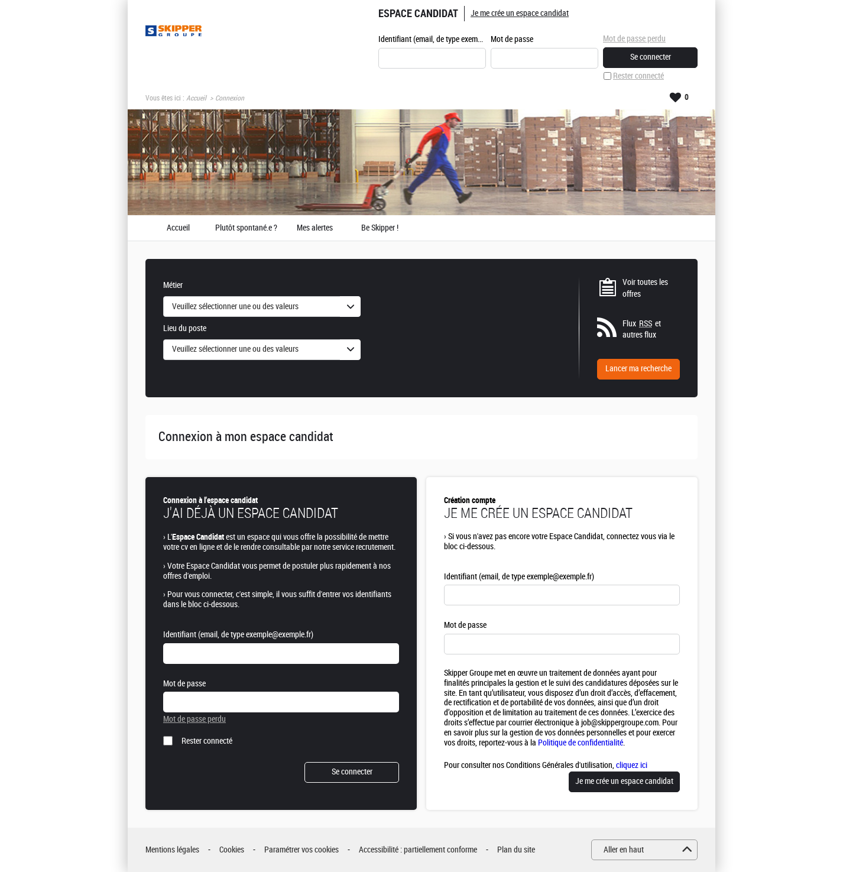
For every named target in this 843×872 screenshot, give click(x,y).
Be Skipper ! (379, 228)
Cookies (231, 850)
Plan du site (516, 850)
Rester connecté (638, 76)
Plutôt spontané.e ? (246, 228)
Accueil (196, 98)
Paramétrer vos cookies (301, 850)
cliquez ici (631, 765)
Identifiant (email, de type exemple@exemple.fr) (432, 39)
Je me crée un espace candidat (520, 13)
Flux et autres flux (641, 329)
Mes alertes (315, 228)
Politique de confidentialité (580, 743)
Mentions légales (172, 850)
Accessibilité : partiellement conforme (418, 850)
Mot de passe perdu (634, 39)
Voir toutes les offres (645, 288)
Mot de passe (512, 39)
